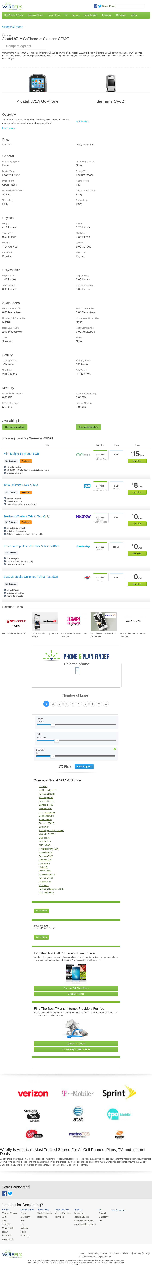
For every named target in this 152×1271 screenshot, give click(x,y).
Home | (82, 1252)
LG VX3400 (44, 863)
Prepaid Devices (78, 1217)
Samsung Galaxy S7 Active (51, 830)
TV (66, 15)
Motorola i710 (45, 860)
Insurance (106, 15)
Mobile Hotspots (43, 1213)
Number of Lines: (76, 695)
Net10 (4, 1231)
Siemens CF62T (46, 823)
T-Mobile (6, 1224)
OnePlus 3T (44, 838)
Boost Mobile (7, 1238)
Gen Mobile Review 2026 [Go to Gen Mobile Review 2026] (13, 633)
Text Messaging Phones (81, 1224)
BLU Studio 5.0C (46, 801)
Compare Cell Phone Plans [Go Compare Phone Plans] (76, 988)
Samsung (24, 1235)
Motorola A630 (45, 808)
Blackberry (99, 1217)
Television (57, 1217)
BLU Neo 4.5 (45, 841)
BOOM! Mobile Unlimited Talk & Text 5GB (31, 576)
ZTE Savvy (44, 885)
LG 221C (43, 867)
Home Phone (54, 15)
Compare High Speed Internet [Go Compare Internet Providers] (76, 1049)
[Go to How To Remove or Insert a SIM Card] (133, 621)
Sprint (4, 1220)
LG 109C (43, 786)
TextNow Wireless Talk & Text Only (26, 516)
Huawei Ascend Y (47, 874)
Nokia (22, 1231)
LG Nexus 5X (45, 882)
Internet (75, 15)
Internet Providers (60, 1213)
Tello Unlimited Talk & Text (21, 485)
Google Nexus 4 (46, 816)
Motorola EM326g (47, 834)
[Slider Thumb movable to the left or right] (53, 726)
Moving (134, 15)
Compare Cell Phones (12, 27)
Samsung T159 (46, 878)
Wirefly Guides (114, 1210)
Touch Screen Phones (80, 1220)
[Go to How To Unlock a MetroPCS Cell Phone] (104, 621)
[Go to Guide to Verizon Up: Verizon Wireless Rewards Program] (45, 621)
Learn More (41, 911)
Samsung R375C (47, 794)
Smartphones (77, 1213)
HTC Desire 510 (46, 893)
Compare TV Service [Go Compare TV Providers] (76, 1044)
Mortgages (121, 15)
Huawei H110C (46, 852)
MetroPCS (6, 1235)
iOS (96, 1220)
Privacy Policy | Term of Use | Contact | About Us (109, 1252)
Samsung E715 (46, 797)
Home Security (91, 15)
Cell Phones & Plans (13, 15)
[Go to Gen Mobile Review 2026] (15, 621)
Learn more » (8, 128)
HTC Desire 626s (47, 812)
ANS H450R (44, 845)
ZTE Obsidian (45, 819)
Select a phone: (77, 664)
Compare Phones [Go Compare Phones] (76, 994)
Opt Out (145, 1252)
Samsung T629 (46, 856)
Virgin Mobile (7, 1227)
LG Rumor (44, 827)
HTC (22, 1220)
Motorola (23, 1227)
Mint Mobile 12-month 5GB (21, 453)
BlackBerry (24, 1217)
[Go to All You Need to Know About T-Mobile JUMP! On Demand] (74, 621)
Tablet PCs (40, 1217)
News (105, 6)
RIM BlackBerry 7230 (48, 849)
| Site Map (137, 1252)
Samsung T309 (46, 805)
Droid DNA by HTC (47, 790)
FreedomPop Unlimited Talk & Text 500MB (31, 546)
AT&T (4, 1217)
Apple (22, 1213)
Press (112, 6)
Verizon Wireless (9, 1213)
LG (21, 1224)
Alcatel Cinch (45, 871)
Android (98, 1213)
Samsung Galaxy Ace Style (51, 889)
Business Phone (35, 15)
